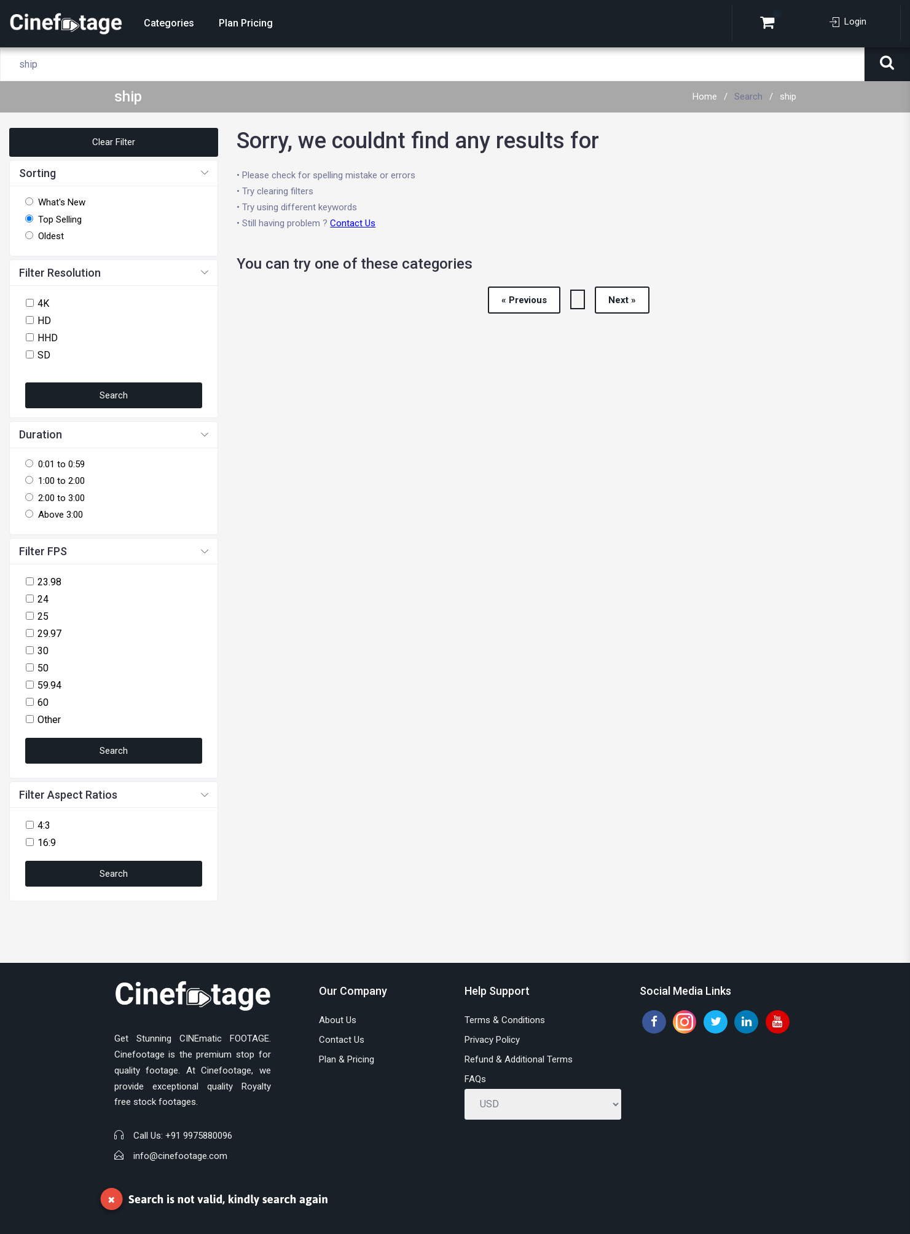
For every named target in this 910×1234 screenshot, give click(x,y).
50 (43, 668)
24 (43, 599)
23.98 (49, 582)
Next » (622, 300)
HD (44, 320)
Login (848, 21)
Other (49, 720)
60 (43, 702)
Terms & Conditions (505, 1020)
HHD (47, 338)
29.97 (49, 633)
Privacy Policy (492, 1039)
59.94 (49, 685)
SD (43, 355)
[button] (114, 173)
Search (748, 96)
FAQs (475, 1079)
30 (43, 651)
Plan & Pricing (346, 1059)
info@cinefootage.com (180, 1155)
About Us (337, 1020)
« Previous (524, 300)
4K (43, 303)
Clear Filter (113, 142)
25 (43, 616)
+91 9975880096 (198, 1135)
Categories (169, 23)
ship (788, 96)
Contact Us (352, 223)
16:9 (46, 842)
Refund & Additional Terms (519, 1059)
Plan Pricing (246, 23)
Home (704, 96)
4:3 (43, 825)
